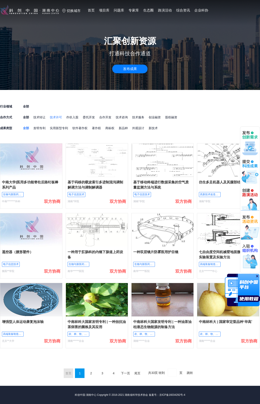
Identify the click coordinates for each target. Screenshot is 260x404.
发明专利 (39, 128)
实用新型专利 (59, 128)
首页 (91, 10)
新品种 (123, 128)
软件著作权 (80, 128)
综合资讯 (183, 10)
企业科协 (201, 10)
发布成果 (130, 69)
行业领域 (6, 106)
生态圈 (148, 10)
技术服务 (138, 117)
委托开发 (89, 117)
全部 (26, 117)
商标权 (109, 128)
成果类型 (6, 128)
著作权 (96, 128)
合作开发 (105, 117)
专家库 (133, 10)
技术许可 (56, 117)
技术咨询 (122, 117)
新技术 (153, 128)
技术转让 (39, 117)
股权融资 (171, 117)
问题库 (119, 10)
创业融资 (155, 117)
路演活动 (165, 10)
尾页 (137, 373)
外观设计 (138, 128)
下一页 (125, 373)
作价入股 (72, 117)
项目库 (104, 10)
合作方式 (6, 117)
